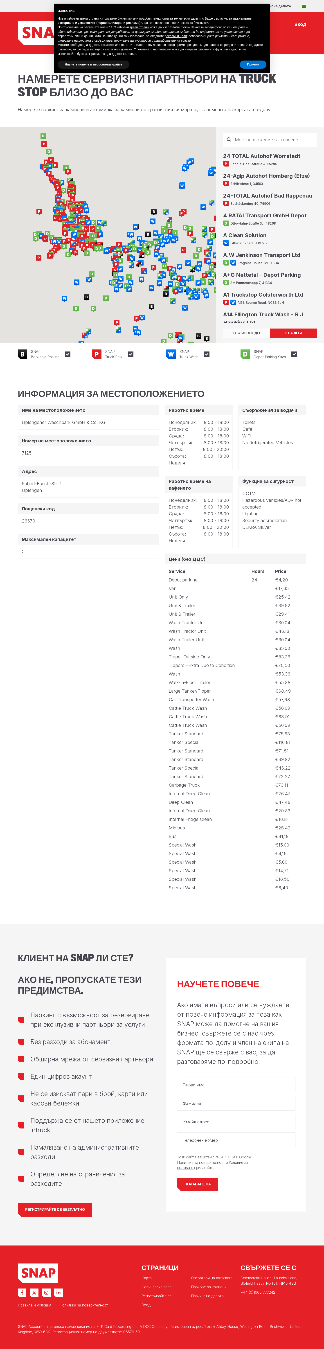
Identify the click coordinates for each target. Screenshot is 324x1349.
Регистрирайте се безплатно (55, 1209)
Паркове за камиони (209, 1287)
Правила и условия (34, 1305)
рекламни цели (176, 36)
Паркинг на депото (275, 6)
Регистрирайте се (157, 1296)
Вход (146, 1305)
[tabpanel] (270, 228)
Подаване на (197, 1184)
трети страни (139, 27)
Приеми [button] (253, 64)
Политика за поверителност (201, 1162)
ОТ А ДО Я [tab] (293, 333)
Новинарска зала (156, 1287)
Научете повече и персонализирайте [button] (93, 64)
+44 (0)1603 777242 (258, 1292)
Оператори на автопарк (211, 1278)
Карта (147, 1278)
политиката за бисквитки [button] (190, 23)
